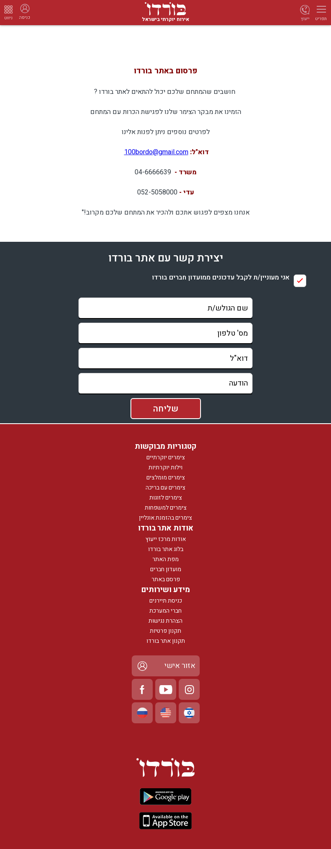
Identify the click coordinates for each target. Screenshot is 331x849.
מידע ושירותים (165, 589)
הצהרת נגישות (165, 620)
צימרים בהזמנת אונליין (165, 517)
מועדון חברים (165, 569)
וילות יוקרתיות (165, 467)
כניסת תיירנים (165, 600)
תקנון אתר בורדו (165, 641)
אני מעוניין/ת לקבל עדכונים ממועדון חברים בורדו (220, 277)
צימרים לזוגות (165, 497)
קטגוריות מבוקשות (165, 446)
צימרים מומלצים (165, 477)
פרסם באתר (165, 579)
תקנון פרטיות (165, 630)
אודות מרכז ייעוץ (166, 539)
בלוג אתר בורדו (165, 549)
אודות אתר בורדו (165, 528)
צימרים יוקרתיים (165, 457)
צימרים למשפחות (166, 507)
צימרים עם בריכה (165, 487)
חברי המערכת (165, 610)
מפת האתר (165, 559)
